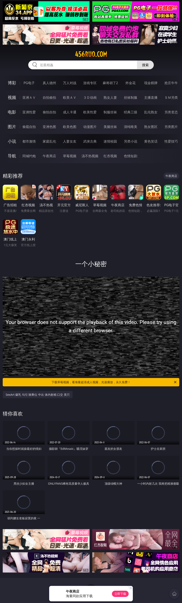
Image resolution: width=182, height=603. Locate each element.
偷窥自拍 (29, 126)
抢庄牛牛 (171, 83)
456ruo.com (91, 54)
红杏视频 (110, 156)
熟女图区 (151, 126)
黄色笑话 (151, 141)
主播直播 (151, 97)
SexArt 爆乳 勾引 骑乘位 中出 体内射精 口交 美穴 (38, 395)
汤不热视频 (90, 156)
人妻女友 (69, 141)
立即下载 (120, 594)
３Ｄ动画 (90, 97)
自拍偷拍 (49, 97)
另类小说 (130, 141)
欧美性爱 (90, 112)
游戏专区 (90, 83)
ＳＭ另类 (171, 97)
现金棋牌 (151, 83)
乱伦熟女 (151, 112)
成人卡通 (69, 112)
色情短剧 (130, 156)
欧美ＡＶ (69, 97)
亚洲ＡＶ (29, 97)
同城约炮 (29, 156)
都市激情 (29, 141)
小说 (12, 141)
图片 (12, 126)
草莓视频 (69, 156)
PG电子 (29, 83)
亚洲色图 (49, 126)
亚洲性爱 (29, 112)
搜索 (145, 65)
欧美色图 (69, 126)
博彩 (12, 83)
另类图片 (171, 126)
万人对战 (69, 83)
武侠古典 (90, 141)
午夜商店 (49, 156)
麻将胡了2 (110, 83)
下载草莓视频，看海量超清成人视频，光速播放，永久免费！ (114, 382)
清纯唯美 (130, 126)
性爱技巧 (171, 141)
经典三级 (130, 112)
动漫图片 (90, 126)
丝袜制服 (130, 97)
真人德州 (49, 83)
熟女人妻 (110, 97)
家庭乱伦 (49, 141)
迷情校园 (110, 141)
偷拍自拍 (49, 112)
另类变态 (171, 112)
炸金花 (131, 83)
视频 (12, 97)
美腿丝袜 (110, 126)
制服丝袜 (110, 112)
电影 (12, 112)
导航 (12, 156)
